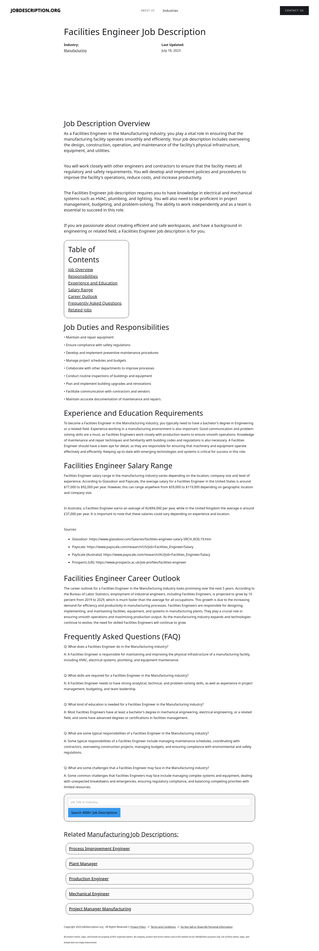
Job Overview (80, 269)
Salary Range (80, 289)
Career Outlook (82, 296)
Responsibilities (83, 276)
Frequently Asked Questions (95, 303)
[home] (35, 10)
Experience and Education (93, 283)
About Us (147, 10)
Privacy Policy (138, 927)
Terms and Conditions (163, 927)
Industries (170, 10)
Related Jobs (80, 310)
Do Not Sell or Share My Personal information (207, 927)
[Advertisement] (159, 85)
